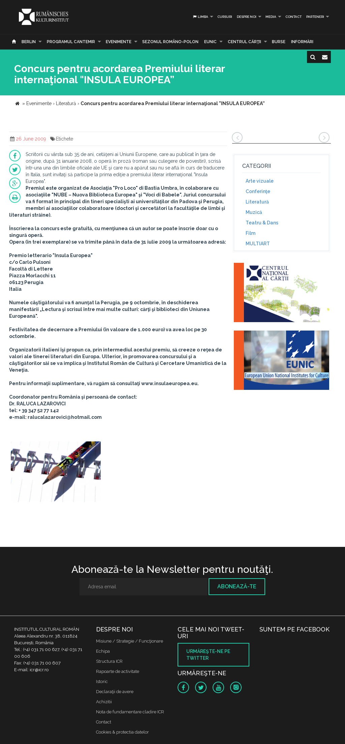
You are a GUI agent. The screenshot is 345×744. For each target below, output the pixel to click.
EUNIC (210, 41)
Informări (302, 41)
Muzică (254, 212)
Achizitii (104, 701)
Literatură (257, 202)
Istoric (102, 681)
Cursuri (224, 17)
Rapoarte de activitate (117, 671)
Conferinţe (258, 191)
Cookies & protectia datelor (122, 732)
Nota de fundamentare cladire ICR (130, 711)
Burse (278, 41)
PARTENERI (315, 17)
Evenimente (118, 41)
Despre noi (246, 17)
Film (250, 233)
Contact (293, 17)
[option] (55, 472)
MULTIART (258, 243)
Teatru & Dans (262, 222)
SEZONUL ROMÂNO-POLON (170, 41)
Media (270, 17)
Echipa (103, 651)
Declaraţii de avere (114, 691)
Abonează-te (236, 586)
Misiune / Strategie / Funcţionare (129, 641)
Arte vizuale (260, 181)
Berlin (29, 41)
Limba (200, 17)
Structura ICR (109, 661)
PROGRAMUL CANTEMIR (71, 41)
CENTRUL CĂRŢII (244, 41)
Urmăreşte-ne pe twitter (208, 655)
